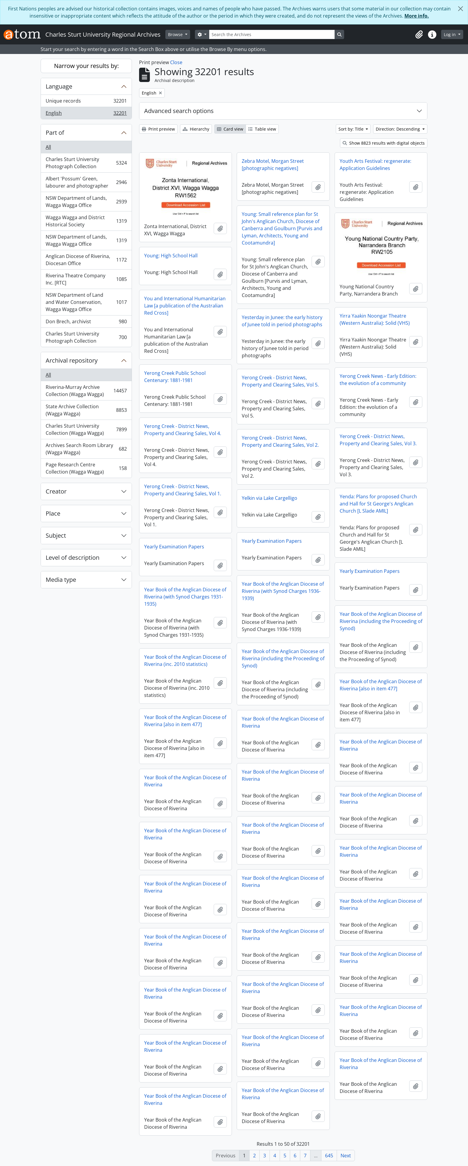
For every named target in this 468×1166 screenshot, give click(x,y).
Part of (55, 133)
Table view (262, 129)
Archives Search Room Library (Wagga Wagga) (86, 449)
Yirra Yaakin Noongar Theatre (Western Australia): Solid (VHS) (375, 319)
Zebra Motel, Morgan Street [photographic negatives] (273, 164)
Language (59, 86)
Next (346, 1155)
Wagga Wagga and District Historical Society (86, 221)
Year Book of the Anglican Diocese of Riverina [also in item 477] (381, 685)
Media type (61, 580)
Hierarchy (196, 129)
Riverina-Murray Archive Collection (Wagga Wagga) (86, 391)
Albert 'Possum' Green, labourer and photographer (86, 182)
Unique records (86, 102)
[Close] (460, 8)
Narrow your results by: (86, 66)
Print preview (158, 129)
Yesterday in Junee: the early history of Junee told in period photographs (282, 321)
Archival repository (72, 360)
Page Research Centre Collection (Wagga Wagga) (86, 468)
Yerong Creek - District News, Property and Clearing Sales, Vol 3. (378, 440)
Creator (56, 491)
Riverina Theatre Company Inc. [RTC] (86, 279)
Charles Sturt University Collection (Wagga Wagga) (86, 429)
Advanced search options (179, 111)
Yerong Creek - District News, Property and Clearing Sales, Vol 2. (280, 441)
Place (53, 513)
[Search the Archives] (272, 34)
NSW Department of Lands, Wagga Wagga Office (86, 201)
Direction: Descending (398, 129)
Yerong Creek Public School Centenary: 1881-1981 (175, 376)
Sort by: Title (351, 129)
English (86, 114)
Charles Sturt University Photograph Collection (86, 163)
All (48, 147)
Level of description (72, 557)
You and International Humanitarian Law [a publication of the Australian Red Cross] (185, 305)
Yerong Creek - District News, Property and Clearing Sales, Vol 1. (182, 490)
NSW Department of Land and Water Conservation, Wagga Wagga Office (86, 302)
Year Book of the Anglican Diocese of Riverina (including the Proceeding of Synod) (381, 621)
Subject (56, 535)
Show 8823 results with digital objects (384, 143)
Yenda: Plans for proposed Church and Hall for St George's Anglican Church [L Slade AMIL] (378, 503)
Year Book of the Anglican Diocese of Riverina (283, 722)
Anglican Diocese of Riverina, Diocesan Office (86, 260)
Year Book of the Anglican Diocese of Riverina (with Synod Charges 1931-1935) (185, 596)
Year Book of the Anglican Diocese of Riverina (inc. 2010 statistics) (185, 660)
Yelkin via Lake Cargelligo (269, 498)
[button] (419, 34)
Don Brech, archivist (86, 323)
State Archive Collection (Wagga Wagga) (86, 410)
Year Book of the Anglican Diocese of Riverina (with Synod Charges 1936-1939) (283, 591)
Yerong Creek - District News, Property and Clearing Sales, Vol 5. (280, 381)
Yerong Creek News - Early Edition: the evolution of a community (378, 379)
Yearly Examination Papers (272, 541)
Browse (176, 34)
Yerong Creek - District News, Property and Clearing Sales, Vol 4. (182, 430)
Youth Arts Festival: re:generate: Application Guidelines (375, 164)
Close (176, 62)
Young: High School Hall (171, 255)
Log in (450, 34)
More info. (416, 16)
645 (329, 1155)
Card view (230, 129)
